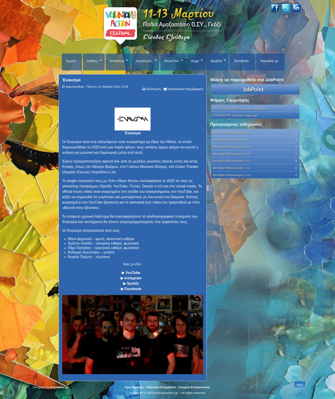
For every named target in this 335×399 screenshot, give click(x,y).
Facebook (132, 289)
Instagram (132, 278)
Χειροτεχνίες (144, 61)
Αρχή (300, 384)
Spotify (133, 283)
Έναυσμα (71, 80)
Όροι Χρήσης (134, 387)
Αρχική (71, 61)
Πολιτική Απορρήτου (161, 387)
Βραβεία (216, 61)
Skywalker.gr (269, 61)
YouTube (132, 273)
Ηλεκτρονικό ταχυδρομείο (185, 89)
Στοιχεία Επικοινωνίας (194, 387)
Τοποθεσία (241, 61)
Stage (195, 61)
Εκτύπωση (153, 89)
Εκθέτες (92, 61)
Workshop (117, 61)
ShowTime (171, 61)
